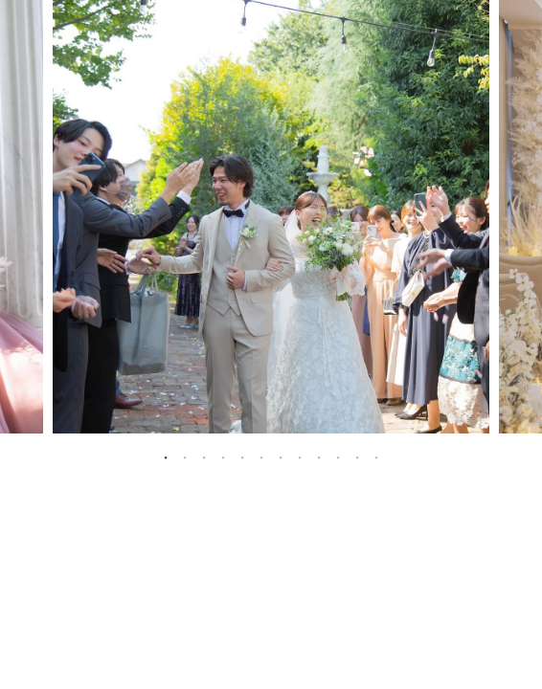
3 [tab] (204, 457)
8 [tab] (299, 457)
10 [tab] (338, 457)
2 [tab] (184, 457)
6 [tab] (261, 457)
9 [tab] (318, 457)
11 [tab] (357, 457)
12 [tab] (376, 457)
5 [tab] (242, 457)
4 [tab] (223, 457)
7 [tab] (280, 457)
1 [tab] (165, 457)
